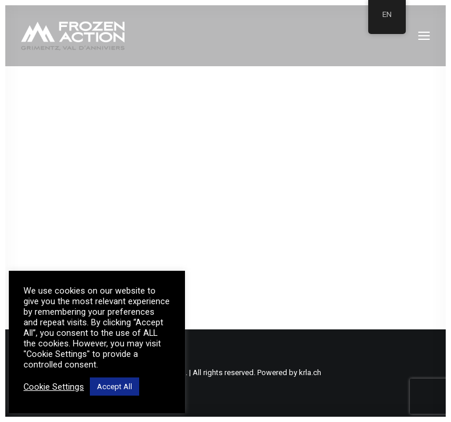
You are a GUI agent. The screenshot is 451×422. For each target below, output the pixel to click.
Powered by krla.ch (289, 372)
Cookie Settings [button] (53, 387)
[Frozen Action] (72, 35)
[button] (424, 35)
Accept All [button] (114, 386)
